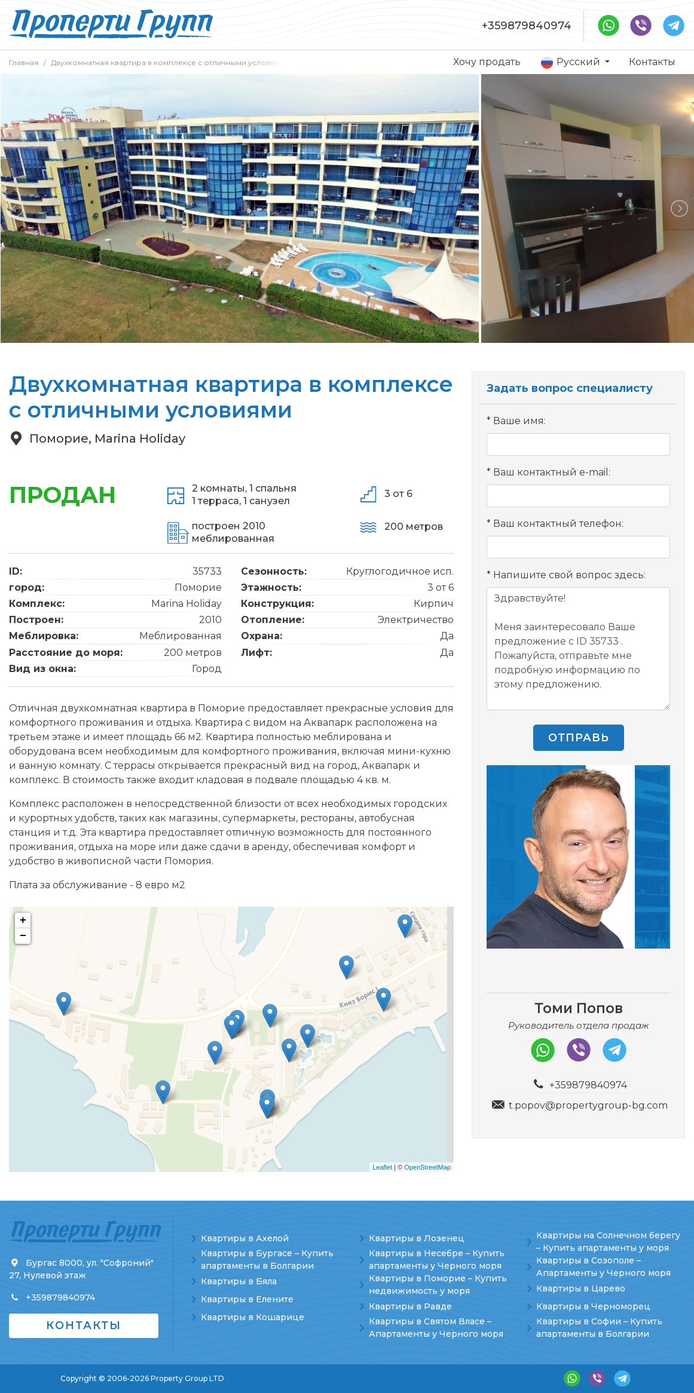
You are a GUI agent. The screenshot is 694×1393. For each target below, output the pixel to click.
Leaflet (382, 1167)
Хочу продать (487, 61)
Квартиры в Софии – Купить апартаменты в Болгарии (599, 1327)
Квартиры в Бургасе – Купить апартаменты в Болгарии (267, 1259)
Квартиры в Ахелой (245, 1238)
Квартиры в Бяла (239, 1281)
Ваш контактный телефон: (558, 523)
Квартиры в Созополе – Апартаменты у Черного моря (603, 1266)
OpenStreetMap (427, 1167)
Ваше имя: (519, 421)
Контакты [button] (83, 1325)
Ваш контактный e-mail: (551, 472)
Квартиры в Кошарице (252, 1317)
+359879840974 (526, 25)
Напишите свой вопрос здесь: (569, 575)
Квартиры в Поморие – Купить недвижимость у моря (438, 1284)
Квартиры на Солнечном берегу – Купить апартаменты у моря (608, 1241)
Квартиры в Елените (247, 1299)
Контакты (652, 61)
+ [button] (23, 920)
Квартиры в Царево (580, 1288)
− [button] (23, 936)
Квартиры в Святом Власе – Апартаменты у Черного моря (436, 1327)
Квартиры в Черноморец (593, 1306)
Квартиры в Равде (410, 1306)
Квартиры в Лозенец (416, 1238)
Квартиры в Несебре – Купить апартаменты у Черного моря (437, 1259)
